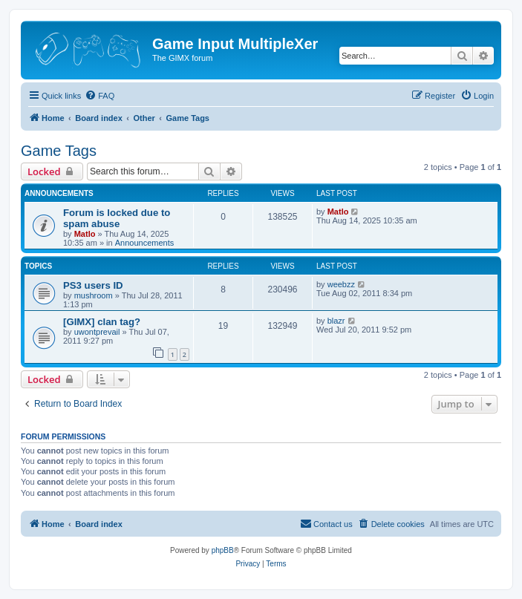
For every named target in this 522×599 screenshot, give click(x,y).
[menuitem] (99, 96)
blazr (336, 320)
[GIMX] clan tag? (101, 321)
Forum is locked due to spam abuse (116, 218)
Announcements (144, 242)
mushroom (93, 295)
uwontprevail (97, 331)
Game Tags (59, 151)
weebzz (341, 284)
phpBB (223, 550)
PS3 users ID (93, 285)
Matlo (85, 233)
